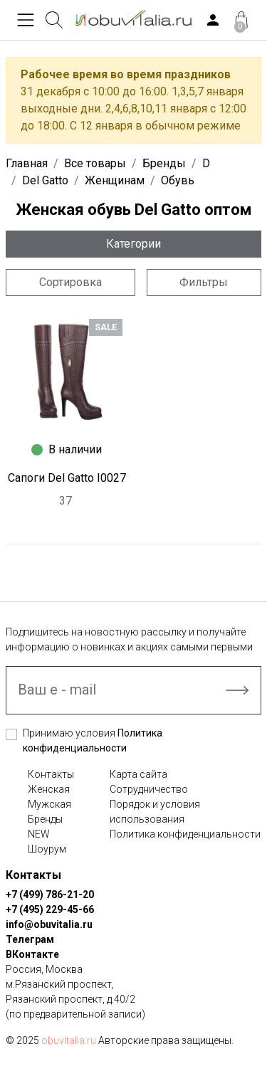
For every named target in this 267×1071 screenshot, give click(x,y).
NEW (39, 834)
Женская (49, 789)
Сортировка (70, 282)
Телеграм (30, 939)
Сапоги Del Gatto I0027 (67, 478)
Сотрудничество (149, 789)
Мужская (49, 804)
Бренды (45, 819)
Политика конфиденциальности (185, 834)
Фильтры (203, 282)
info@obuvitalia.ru (49, 924)
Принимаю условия (92, 740)
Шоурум (47, 849)
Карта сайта (138, 774)
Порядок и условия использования (155, 811)
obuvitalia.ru (68, 1040)
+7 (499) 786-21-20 (50, 894)
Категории (133, 243)
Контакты (51, 774)
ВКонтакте (32, 954)
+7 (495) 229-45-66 (50, 909)
